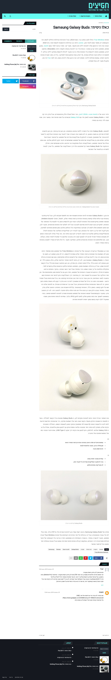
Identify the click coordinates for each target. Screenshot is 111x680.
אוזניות (101, 23)
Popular (31, 41)
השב (102, 585)
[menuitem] (106, 16)
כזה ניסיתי (88, 549)
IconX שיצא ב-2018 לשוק (88, 114)
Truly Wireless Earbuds (101, 552)
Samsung (51, 549)
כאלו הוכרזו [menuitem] (72, 16)
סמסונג (80, 43)
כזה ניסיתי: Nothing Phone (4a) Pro (15, 64)
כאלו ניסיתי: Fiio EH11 (19, 55)
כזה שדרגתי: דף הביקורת (19, 46)
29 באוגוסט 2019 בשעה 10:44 (52, 592)
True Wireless (99, 40)
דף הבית (106, 23)
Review (58, 549)
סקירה (82, 549)
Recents (19, 41)
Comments (8, 41)
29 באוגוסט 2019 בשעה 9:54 (46, 569)
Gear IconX (66, 549)
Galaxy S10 (75, 117)
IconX (46, 46)
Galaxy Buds (75, 549)
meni (101, 592)
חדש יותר (105, 635)
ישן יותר (42, 635)
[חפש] (23, 29)
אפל (49, 58)
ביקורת (95, 549)
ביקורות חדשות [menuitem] (85, 16)
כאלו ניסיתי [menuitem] (98, 16)
